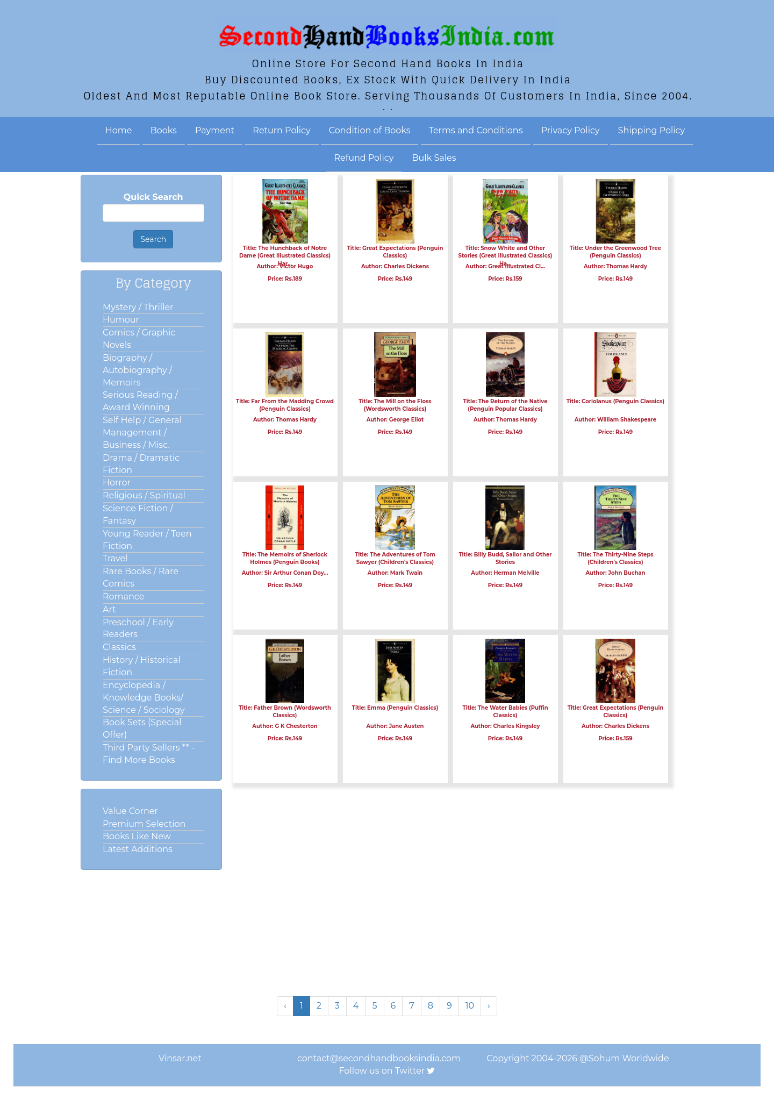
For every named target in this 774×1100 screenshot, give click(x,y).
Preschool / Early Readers (138, 628)
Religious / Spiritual (144, 495)
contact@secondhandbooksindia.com (379, 1058)
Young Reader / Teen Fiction (147, 539)
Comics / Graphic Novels (139, 338)
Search (153, 239)
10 (469, 1006)
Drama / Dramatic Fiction (141, 464)
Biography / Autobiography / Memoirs (137, 370)
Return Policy (281, 130)
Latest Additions (138, 849)
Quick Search (153, 197)
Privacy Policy (570, 130)
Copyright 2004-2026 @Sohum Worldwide (577, 1058)
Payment (214, 130)
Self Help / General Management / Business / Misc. (142, 432)
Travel (115, 558)
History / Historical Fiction (142, 666)
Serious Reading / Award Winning (140, 401)
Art (109, 609)
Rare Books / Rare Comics (140, 577)
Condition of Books (370, 130)
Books (163, 130)
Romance (123, 596)
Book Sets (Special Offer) (142, 728)
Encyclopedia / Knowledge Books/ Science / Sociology (144, 697)
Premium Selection (144, 824)
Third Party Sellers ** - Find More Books (149, 753)
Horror (117, 482)
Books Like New (137, 836)
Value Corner (130, 811)
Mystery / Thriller (138, 307)
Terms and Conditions (476, 130)
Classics (119, 647)
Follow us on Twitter (382, 1071)
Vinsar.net (180, 1058)
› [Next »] (489, 1006)
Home (118, 130)
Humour (121, 320)
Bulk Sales (434, 158)
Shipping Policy (651, 130)
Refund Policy (364, 158)
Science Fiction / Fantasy (138, 514)
